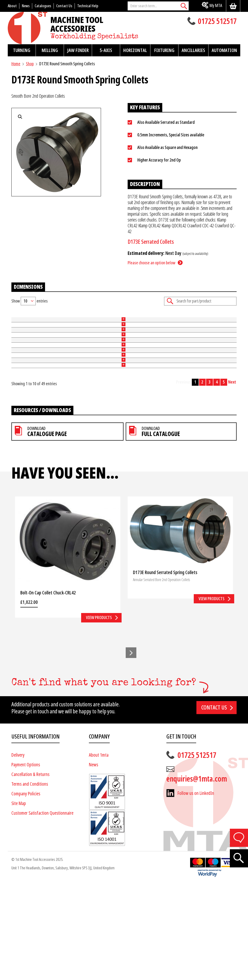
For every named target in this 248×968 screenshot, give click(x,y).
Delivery (17, 839)
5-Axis (106, 50)
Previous (183, 466)
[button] (131, 737)
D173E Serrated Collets (151, 242)
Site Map (18, 887)
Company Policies (25, 878)
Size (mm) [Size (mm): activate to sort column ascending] (95, 317)
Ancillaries (193, 50)
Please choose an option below (151, 262)
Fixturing (164, 50)
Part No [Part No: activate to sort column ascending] (17, 317)
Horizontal (135, 50)
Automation (224, 50)
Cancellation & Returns (30, 858)
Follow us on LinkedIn (196, 877)
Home (15, 63)
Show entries (29, 301)
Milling (50, 50)
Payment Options (25, 849)
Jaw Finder (78, 50)
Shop (30, 63)
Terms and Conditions (29, 868)
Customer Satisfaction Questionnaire (42, 897)
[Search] (184, 5)
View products (99, 702)
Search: (200, 301)
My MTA (215, 5)
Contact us (214, 792)
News (93, 849)
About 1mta (98, 839)
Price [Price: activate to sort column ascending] (157, 317)
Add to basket (221, 328)
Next (232, 466)
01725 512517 (217, 22)
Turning (21, 50)
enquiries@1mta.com (196, 863)
